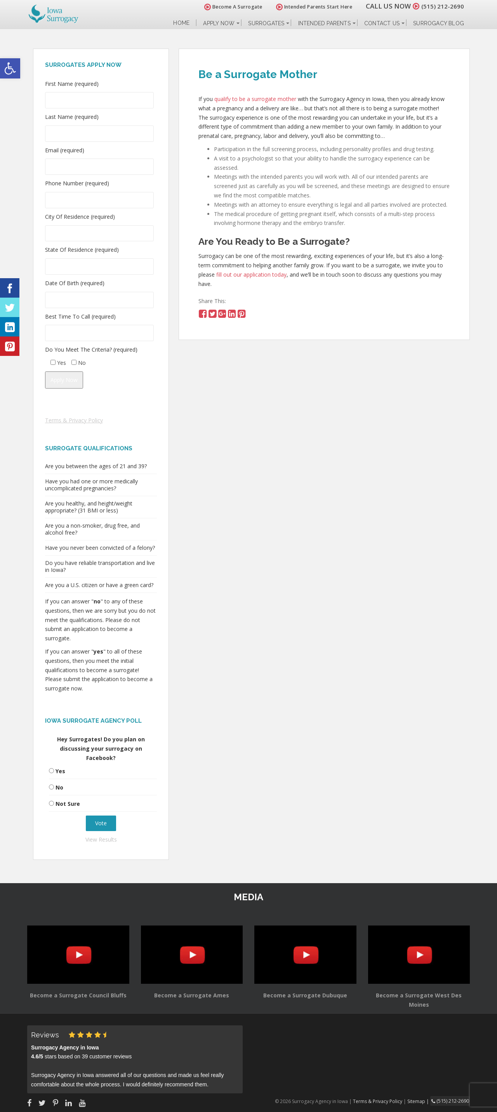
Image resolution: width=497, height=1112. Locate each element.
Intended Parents (324, 23)
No (59, 787)
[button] (10, 68)
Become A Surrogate (229, 6)
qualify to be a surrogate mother (255, 99)
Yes (60, 771)
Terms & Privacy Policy (74, 420)
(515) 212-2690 (440, 6)
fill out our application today (251, 274)
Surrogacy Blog (438, 23)
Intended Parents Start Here (309, 6)
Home (181, 23)
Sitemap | (421, 1101)
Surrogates (266, 23)
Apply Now (219, 23)
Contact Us (382, 23)
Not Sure (68, 803)
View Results (101, 839)
